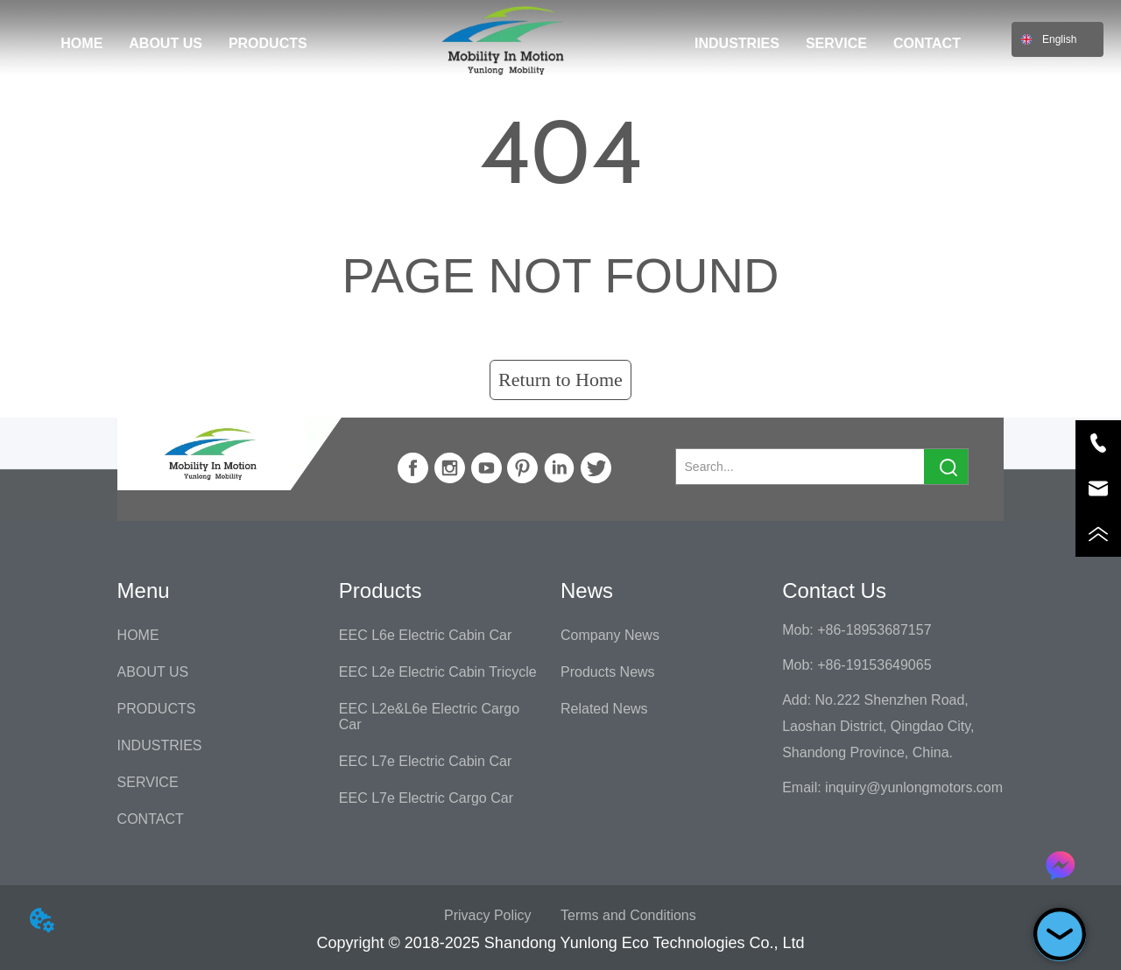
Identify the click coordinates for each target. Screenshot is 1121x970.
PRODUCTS (268, 43)
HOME (81, 43)
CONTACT (927, 43)
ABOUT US (165, 43)
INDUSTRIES (736, 43)
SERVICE (836, 43)
